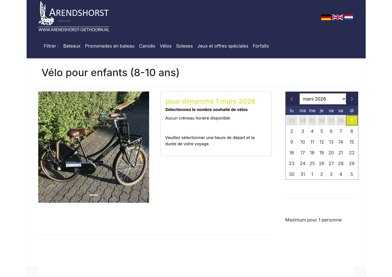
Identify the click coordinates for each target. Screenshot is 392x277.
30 (292, 174)
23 (292, 120)
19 (321, 152)
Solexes (184, 46)
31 (302, 174)
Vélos (166, 46)
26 (322, 120)
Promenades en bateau (110, 46)
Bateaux (71, 46)
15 (352, 142)
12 (321, 142)
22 (352, 152)
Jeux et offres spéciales (222, 46)
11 (312, 142)
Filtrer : (51, 46)
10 (302, 142)
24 (303, 120)
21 (341, 152)
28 (341, 120)
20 (331, 152)
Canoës (147, 46)
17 (303, 152)
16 (291, 152)
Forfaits (261, 46)
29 (352, 163)
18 (312, 152)
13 (331, 142)
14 (341, 142)
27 (331, 120)
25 (312, 120)
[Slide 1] (93, 195)
